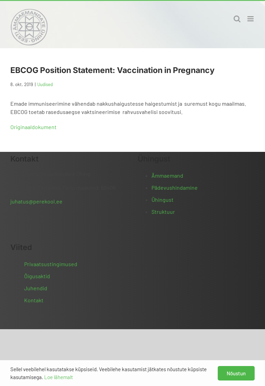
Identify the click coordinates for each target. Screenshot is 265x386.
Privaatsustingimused (50, 264)
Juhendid (35, 288)
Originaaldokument (33, 127)
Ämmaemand (167, 175)
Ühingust (162, 199)
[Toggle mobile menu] (251, 18)
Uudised (45, 84)
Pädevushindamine (174, 187)
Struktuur (163, 211)
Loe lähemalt (58, 377)
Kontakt (33, 300)
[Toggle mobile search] (237, 18)
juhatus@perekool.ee (36, 201)
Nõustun (236, 373)
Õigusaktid (37, 276)
